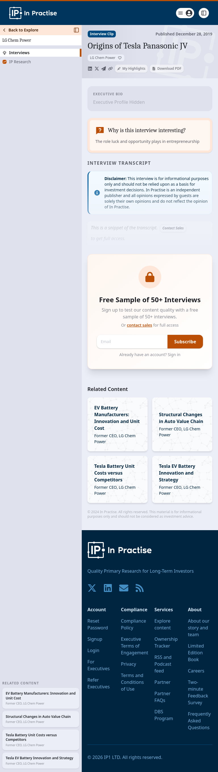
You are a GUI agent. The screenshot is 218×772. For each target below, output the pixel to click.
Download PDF (166, 68)
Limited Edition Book (196, 653)
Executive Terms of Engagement (134, 646)
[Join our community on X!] (92, 588)
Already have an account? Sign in (150, 354)
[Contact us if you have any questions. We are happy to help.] (123, 588)
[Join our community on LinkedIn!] (107, 588)
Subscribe (185, 342)
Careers (196, 671)
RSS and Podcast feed (162, 664)
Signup (94, 639)
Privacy (128, 664)
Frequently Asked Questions (199, 721)
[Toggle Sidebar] (81, 398)
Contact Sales (173, 228)
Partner (162, 682)
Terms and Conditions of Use (132, 682)
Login (93, 650)
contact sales (139, 325)
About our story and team (198, 628)
